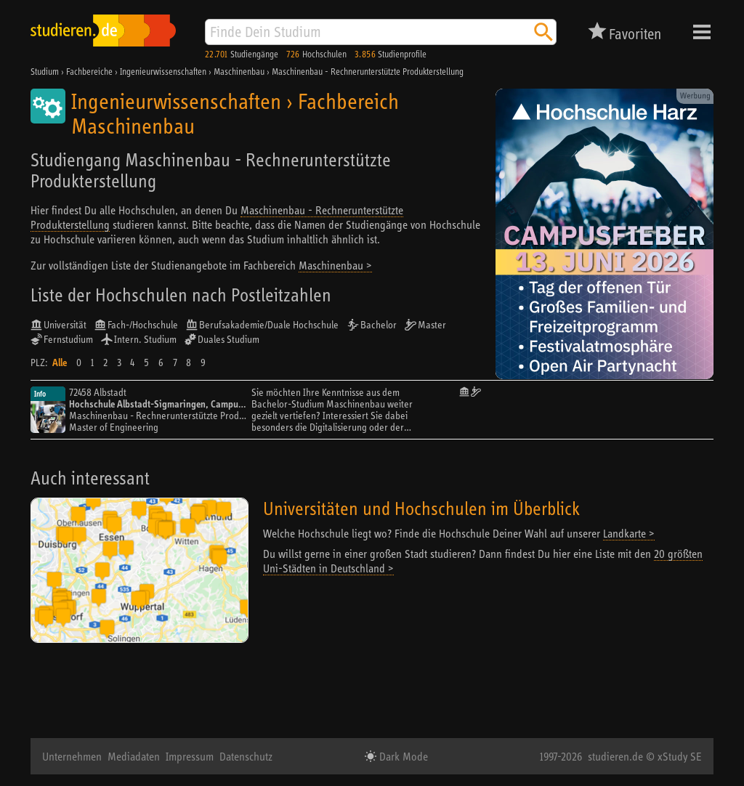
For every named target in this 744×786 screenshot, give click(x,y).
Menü (701, 32)
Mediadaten (134, 756)
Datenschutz (245, 756)
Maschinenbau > (335, 265)
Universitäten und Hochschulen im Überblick (421, 508)
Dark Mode (402, 756)
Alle (59, 362)
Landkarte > (629, 533)
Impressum (190, 756)
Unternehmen (72, 756)
